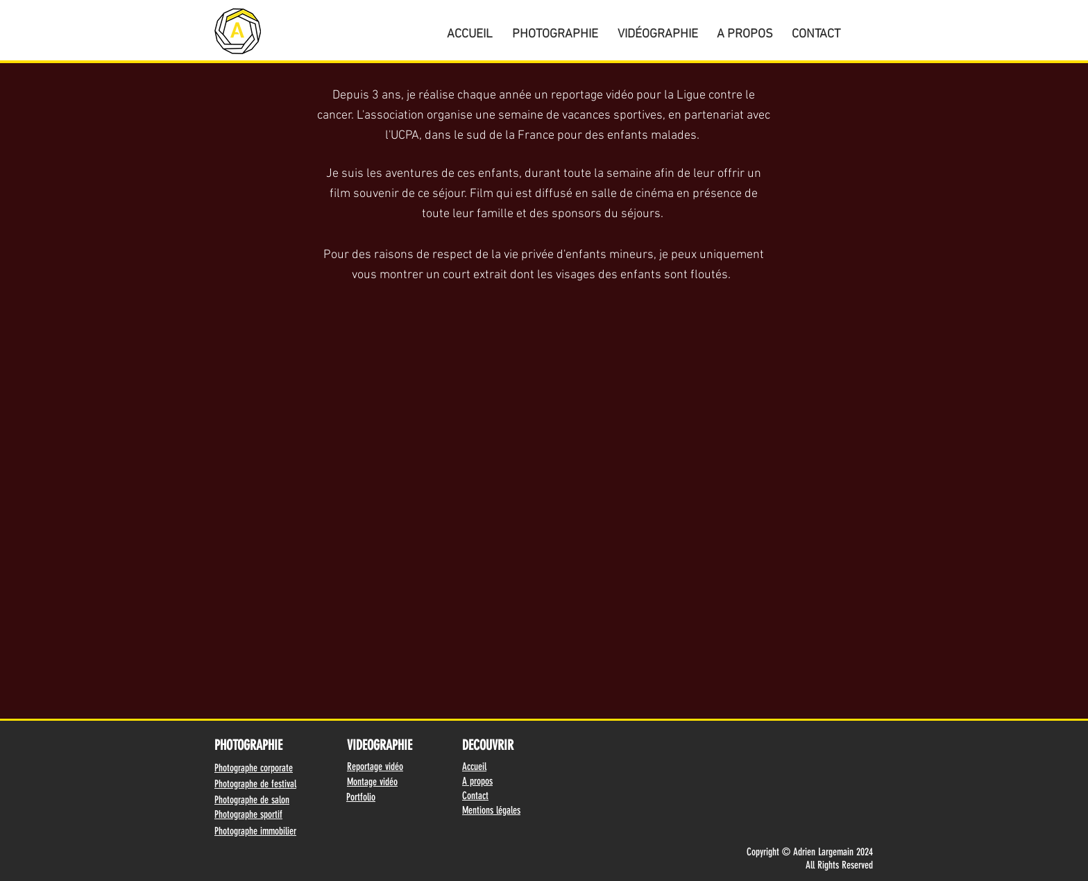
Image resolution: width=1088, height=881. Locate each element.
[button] (555, 28)
